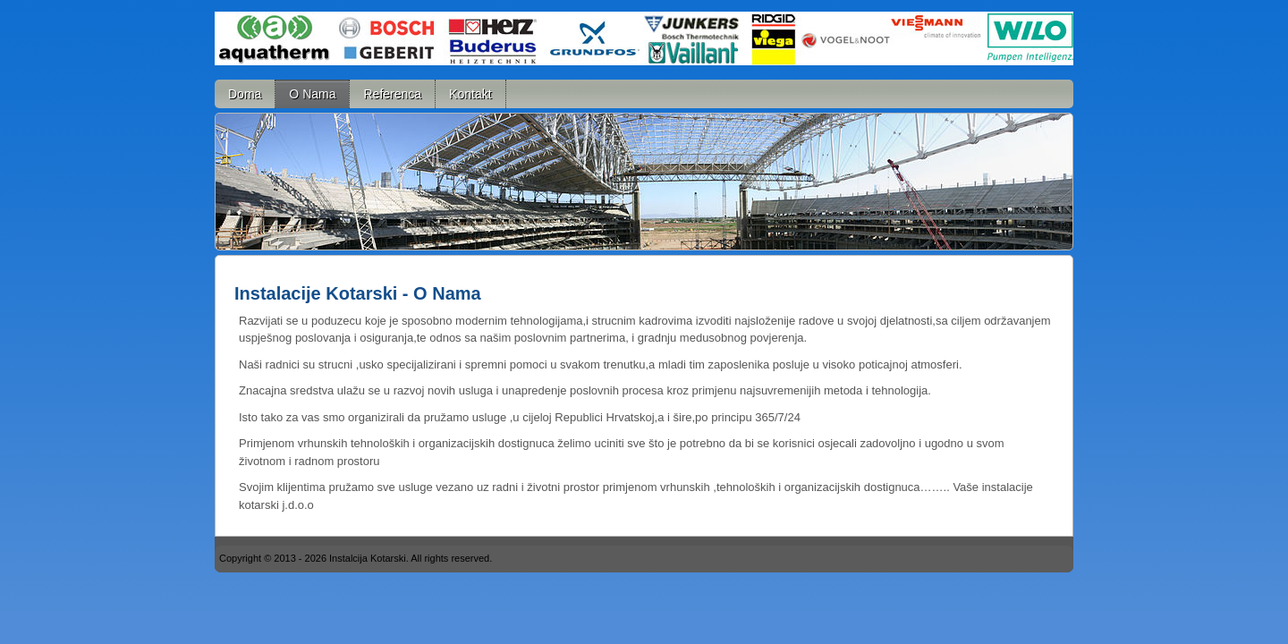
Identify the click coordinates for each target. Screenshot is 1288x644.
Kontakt (470, 94)
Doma (244, 94)
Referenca (392, 94)
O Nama (312, 94)
